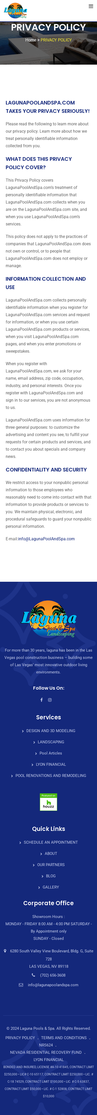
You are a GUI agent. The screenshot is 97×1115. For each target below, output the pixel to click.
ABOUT (51, 853)
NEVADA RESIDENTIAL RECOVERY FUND (46, 1052)
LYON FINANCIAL (51, 764)
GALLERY (51, 887)
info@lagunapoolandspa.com (53, 985)
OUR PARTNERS (51, 864)
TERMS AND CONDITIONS (64, 1038)
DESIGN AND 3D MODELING (50, 730)
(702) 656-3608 (52, 975)
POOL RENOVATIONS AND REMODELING (51, 775)
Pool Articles (51, 753)
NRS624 (46, 1045)
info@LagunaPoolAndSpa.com (46, 538)
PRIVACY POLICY (20, 1038)
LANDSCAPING (51, 742)
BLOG (51, 876)
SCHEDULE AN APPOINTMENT (51, 842)
